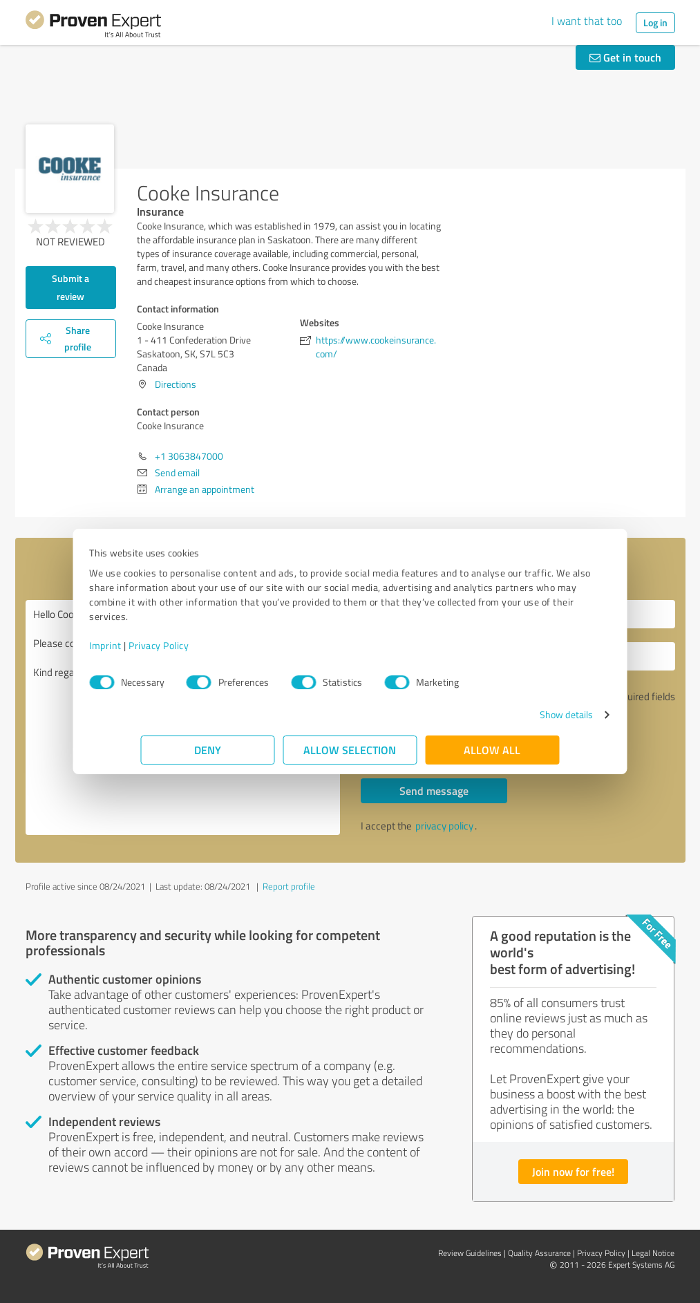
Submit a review (70, 287)
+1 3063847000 (189, 455)
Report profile (289, 886)
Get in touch (625, 57)
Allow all (492, 750)
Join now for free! (573, 1171)
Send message (434, 790)
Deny (207, 750)
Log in (655, 22)
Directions (175, 384)
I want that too (586, 20)
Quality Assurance (539, 1253)
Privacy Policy (210, 645)
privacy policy (444, 825)
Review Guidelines (470, 1253)
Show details (514, 714)
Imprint (157, 645)
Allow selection (350, 750)
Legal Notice (653, 1253)
